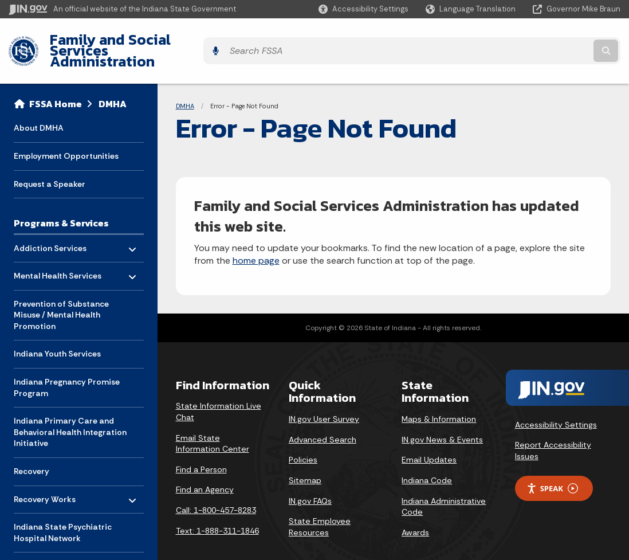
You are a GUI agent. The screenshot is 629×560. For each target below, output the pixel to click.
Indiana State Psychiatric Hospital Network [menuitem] (63, 512)
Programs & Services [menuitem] (61, 203)
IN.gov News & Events (442, 419)
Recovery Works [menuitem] (47, 476)
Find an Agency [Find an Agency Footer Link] (205, 470)
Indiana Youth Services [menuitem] (57, 334)
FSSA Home (55, 83)
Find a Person (201, 449)
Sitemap (305, 460)
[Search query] (546, 41)
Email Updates (429, 440)
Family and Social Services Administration (192, 41)
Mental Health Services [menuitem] (57, 253)
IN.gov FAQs (310, 481)
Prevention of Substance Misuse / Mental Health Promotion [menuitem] (61, 295)
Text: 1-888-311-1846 (217, 511)
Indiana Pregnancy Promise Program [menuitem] (67, 367)
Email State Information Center (212, 423)
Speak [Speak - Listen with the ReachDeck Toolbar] (552, 468)
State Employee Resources (320, 507)
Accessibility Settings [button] (556, 405)
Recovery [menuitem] (31, 451)
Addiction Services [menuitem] (50, 225)
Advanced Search (322, 419)
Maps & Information (439, 399)
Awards (415, 512)
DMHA (113, 83)
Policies (303, 440)
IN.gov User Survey (324, 399)
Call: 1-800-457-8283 (216, 490)
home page (256, 241)
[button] (363, 8)
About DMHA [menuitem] (39, 108)
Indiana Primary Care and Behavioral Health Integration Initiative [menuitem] (70, 411)
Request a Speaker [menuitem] (49, 164)
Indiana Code (427, 460)
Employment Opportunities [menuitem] (66, 136)
